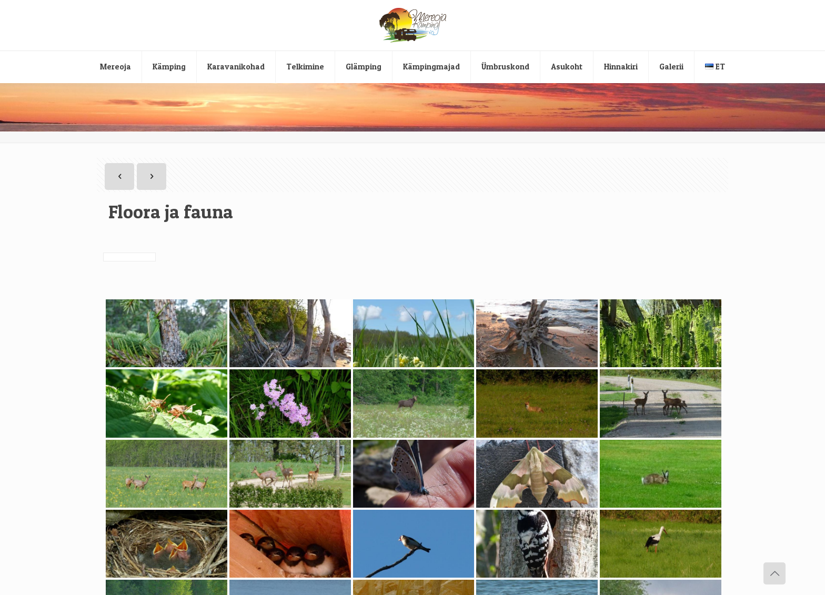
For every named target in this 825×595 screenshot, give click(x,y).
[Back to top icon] (774, 573)
